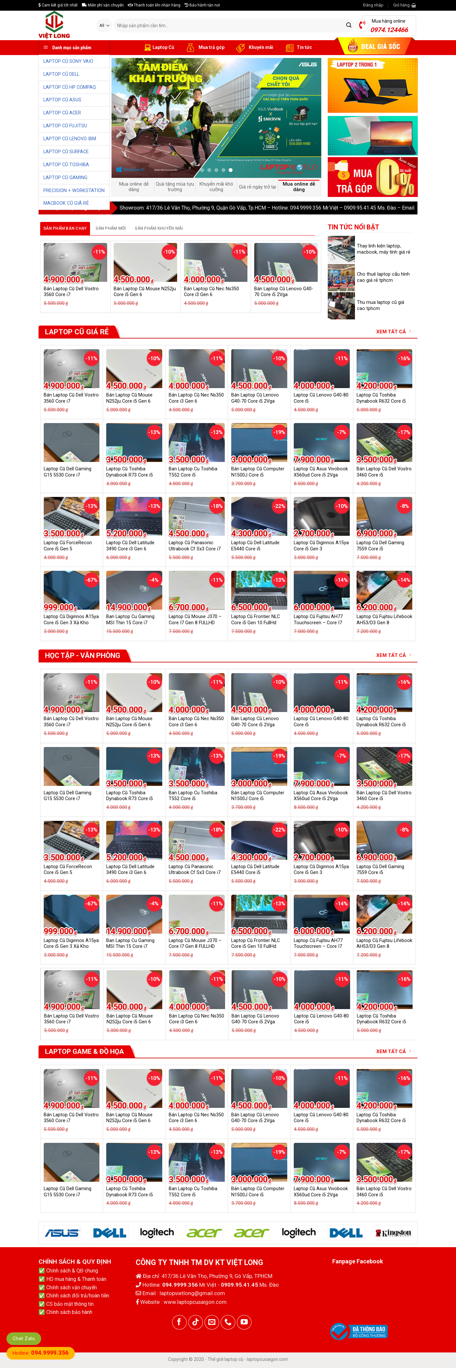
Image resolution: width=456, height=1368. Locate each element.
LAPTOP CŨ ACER (62, 113)
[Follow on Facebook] (179, 1322)
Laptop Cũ (159, 47)
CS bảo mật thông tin (70, 1304)
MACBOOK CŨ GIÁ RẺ (66, 203)
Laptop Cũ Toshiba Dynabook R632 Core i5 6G (381, 401)
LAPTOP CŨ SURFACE (66, 152)
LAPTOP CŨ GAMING (65, 177)
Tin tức (297, 47)
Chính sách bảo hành (69, 1312)
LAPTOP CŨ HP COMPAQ (69, 87)
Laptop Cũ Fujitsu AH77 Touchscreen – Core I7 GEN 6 (318, 622)
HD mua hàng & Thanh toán (76, 1279)
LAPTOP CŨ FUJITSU (65, 126)
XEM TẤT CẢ (393, 331)
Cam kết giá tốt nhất (58, 5)
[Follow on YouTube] (244, 1322)
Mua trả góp (204, 47)
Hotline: (41, 1353)
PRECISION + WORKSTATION (74, 190)
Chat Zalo (24, 1338)
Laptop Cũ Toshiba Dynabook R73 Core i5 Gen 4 (129, 475)
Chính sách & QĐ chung (72, 1271)
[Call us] (228, 1322)
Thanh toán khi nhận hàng (154, 5)
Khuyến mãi (253, 47)
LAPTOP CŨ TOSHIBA (66, 164)
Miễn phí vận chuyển (103, 5)
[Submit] (348, 25)
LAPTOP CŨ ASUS (62, 100)
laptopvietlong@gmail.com (192, 1293)
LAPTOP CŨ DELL (61, 74)
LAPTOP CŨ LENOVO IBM (69, 139)
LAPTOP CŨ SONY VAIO (68, 61)
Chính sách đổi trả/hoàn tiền (77, 1296)
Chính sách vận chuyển (71, 1287)
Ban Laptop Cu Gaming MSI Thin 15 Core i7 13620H (130, 622)
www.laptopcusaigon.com (195, 1302)
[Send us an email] (211, 1322)
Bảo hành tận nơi (202, 5)
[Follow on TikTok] (195, 1322)
